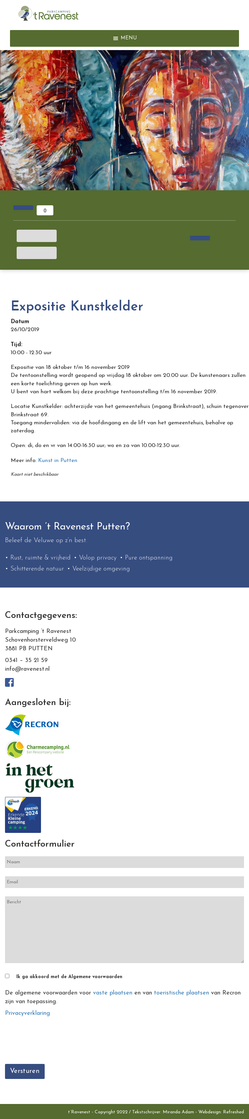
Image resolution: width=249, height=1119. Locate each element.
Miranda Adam (178, 1112)
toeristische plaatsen (181, 993)
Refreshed (233, 1112)
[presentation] (55, 1043)
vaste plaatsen (112, 993)
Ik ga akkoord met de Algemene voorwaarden (69, 976)
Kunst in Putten (57, 460)
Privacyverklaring (27, 1013)
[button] (129, 38)
